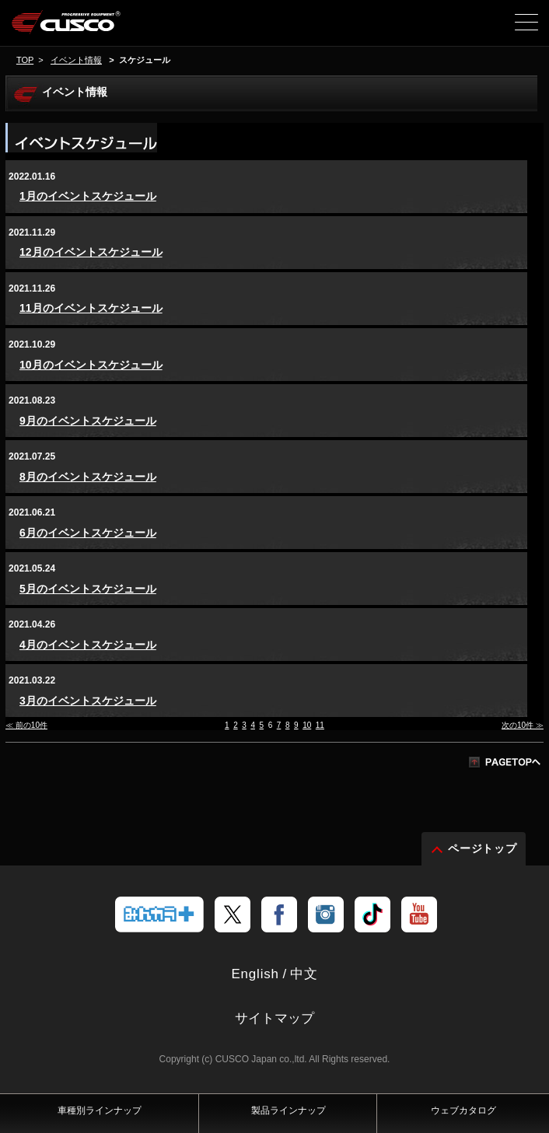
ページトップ (483, 848)
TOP (24, 60)
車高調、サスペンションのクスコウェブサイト (92, 28)
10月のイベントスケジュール (91, 364)
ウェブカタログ (463, 1110)
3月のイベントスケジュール (87, 700)
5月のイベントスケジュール (87, 588)
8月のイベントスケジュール (87, 476)
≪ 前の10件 (26, 725)
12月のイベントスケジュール (91, 252)
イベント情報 (76, 60)
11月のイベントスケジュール (91, 308)
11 (320, 725)
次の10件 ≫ (523, 725)
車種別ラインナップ (100, 1110)
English (254, 974)
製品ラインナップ (288, 1110)
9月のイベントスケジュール (87, 420)
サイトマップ (274, 1018)
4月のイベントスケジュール (87, 644)
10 (306, 725)
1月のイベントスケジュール (87, 196)
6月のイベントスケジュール (87, 532)
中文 (304, 974)
